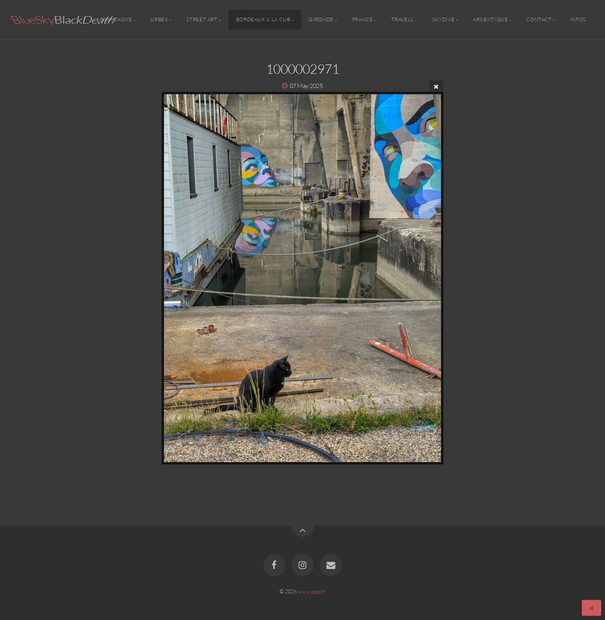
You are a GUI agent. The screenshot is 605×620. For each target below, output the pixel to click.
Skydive (443, 20)
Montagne (116, 20)
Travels (402, 20)
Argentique (490, 20)
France (362, 20)
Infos (578, 20)
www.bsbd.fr (312, 591)
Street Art (201, 20)
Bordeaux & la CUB (263, 20)
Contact (538, 20)
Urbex (159, 20)
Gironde (321, 20)
